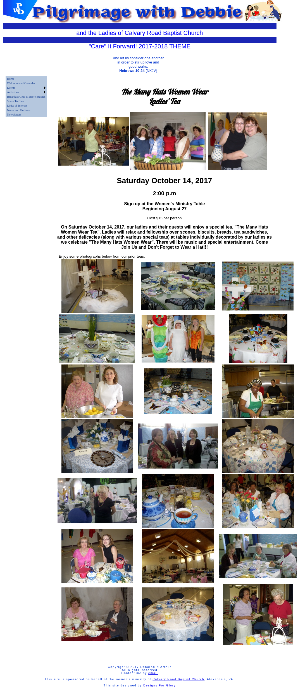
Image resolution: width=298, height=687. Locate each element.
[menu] (26, 96)
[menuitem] (26, 78)
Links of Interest (17, 105)
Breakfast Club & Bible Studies (26, 96)
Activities (13, 92)
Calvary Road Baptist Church (178, 679)
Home (11, 78)
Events (11, 87)
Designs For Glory (159, 685)
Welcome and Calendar (21, 83)
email (153, 673)
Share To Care (15, 101)
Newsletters (14, 114)
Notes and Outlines (18, 110)
